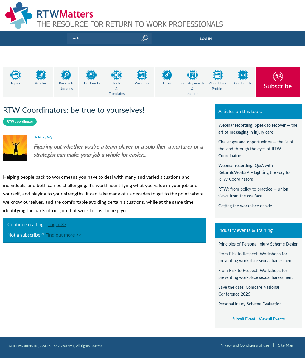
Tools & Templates (117, 88)
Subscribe (278, 86)
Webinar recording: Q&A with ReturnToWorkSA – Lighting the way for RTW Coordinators (254, 172)
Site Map (285, 345)
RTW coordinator (20, 121)
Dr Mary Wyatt (45, 137)
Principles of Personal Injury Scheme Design (258, 244)
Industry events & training (192, 88)
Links (167, 83)
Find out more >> (63, 235)
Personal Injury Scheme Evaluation (250, 304)
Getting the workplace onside (245, 206)
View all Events (272, 319)
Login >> (57, 224)
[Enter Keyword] (109, 38)
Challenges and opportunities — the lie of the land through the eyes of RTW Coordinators (255, 149)
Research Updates (66, 86)
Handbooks (91, 83)
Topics (15, 83)
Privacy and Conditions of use (244, 345)
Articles (40, 83)
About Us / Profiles (217, 86)
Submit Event (243, 319)
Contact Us (243, 83)
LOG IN (206, 39)
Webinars (142, 83)
